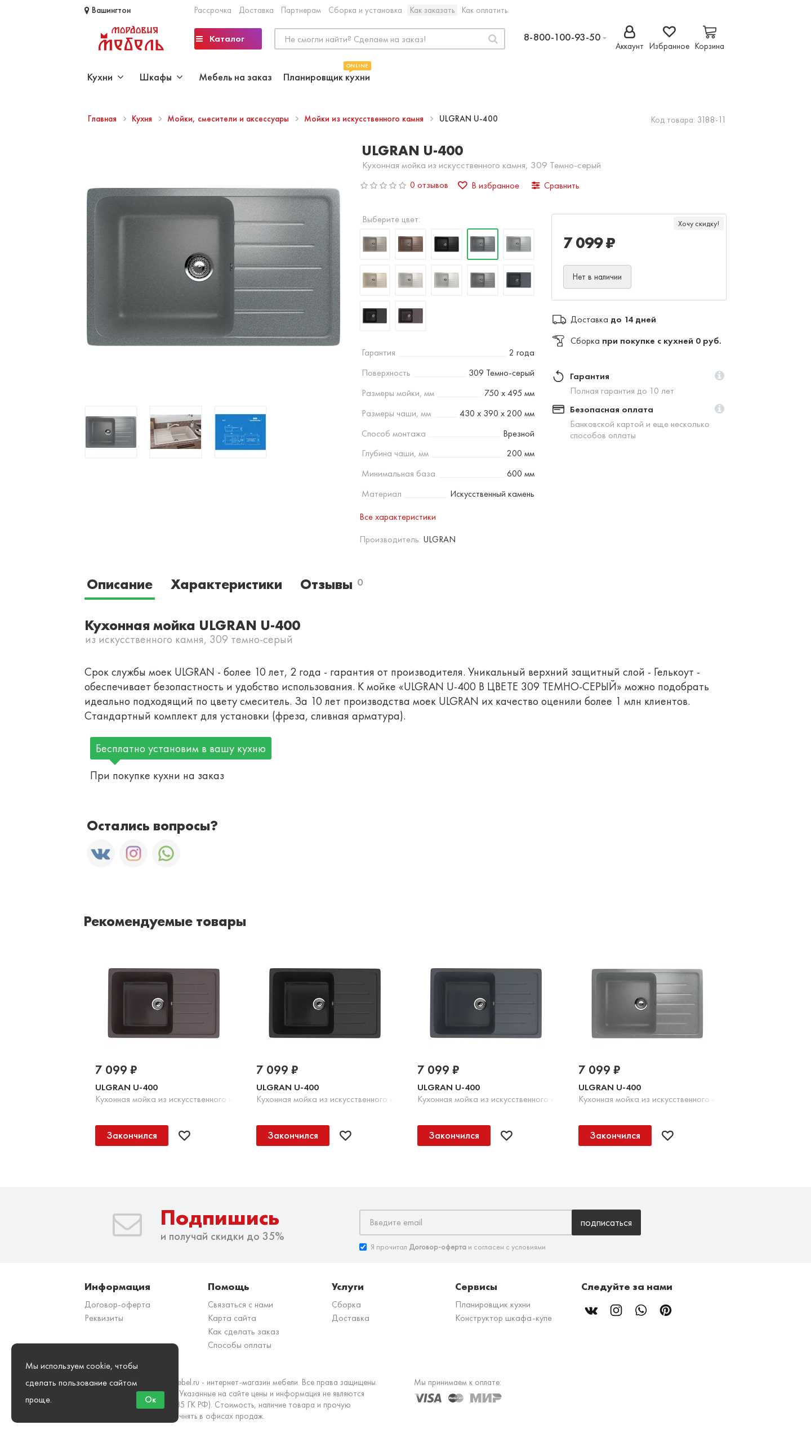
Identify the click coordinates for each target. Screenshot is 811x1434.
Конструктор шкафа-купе (503, 1318)
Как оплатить (484, 10)
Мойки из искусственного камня (365, 118)
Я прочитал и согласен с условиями (452, 1247)
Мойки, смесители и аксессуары (229, 118)
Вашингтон (107, 10)
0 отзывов (429, 185)
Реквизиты (103, 1318)
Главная (103, 118)
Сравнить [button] (556, 185)
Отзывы (331, 584)
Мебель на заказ (235, 76)
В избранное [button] (488, 185)
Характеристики (226, 584)
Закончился (131, 1135)
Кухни (105, 76)
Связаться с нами (240, 1304)
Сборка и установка (365, 10)
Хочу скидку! (698, 223)
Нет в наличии (597, 276)
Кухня (143, 118)
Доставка (256, 10)
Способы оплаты (239, 1345)
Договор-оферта (117, 1304)
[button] (719, 376)
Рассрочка (212, 10)
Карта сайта (232, 1318)
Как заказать (432, 10)
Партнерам (301, 10)
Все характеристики (397, 517)
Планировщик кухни (326, 75)
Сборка (346, 1304)
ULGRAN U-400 (126, 1087)
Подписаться (606, 1222)
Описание (120, 584)
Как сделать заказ (243, 1331)
